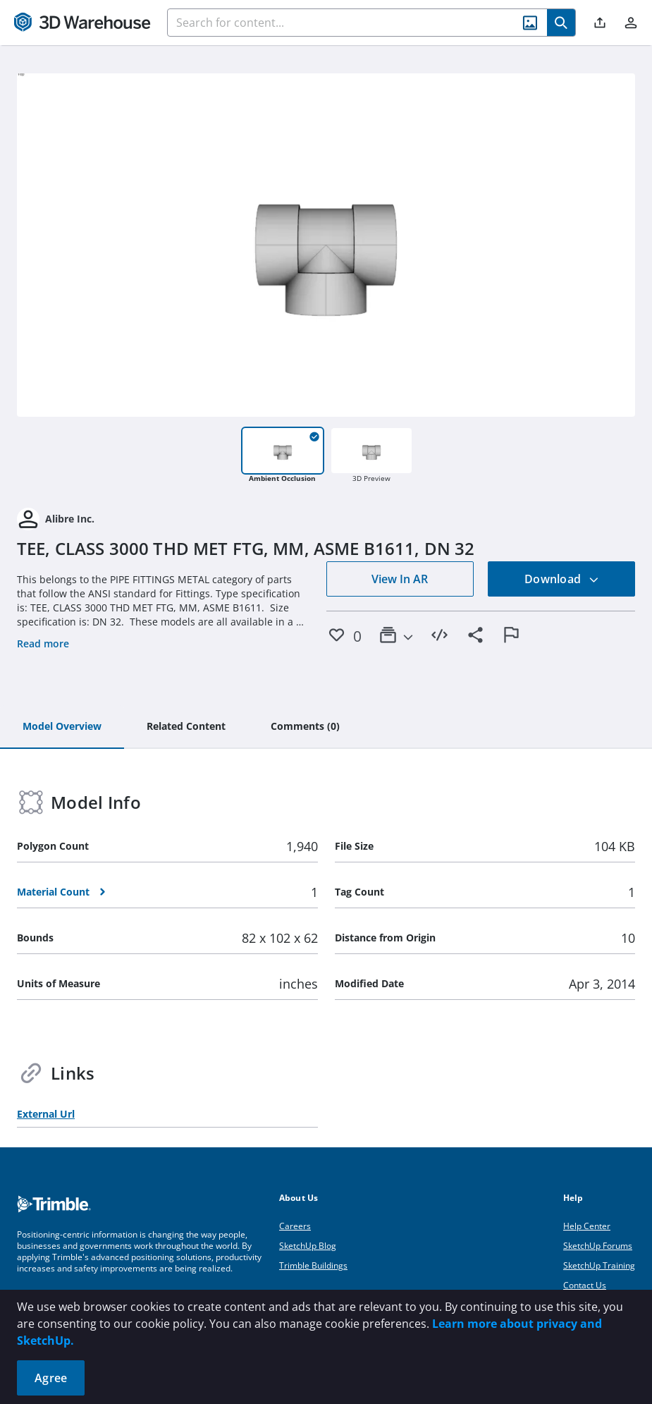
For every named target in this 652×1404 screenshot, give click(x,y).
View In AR (399, 579)
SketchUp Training (599, 1265)
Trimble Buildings (313, 1265)
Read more (43, 643)
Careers (295, 1226)
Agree (51, 1378)
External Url (46, 1114)
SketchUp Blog (307, 1246)
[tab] (62, 727)
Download (561, 579)
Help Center (586, 1226)
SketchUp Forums (597, 1246)
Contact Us (584, 1285)
